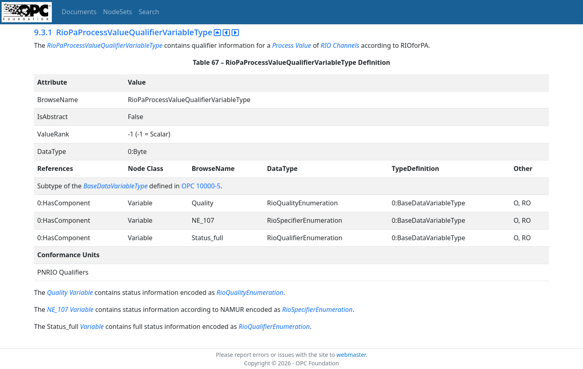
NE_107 (57, 309)
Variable (81, 292)
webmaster (351, 354)
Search (149, 11)
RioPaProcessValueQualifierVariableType (104, 45)
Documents (79, 11)
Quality (57, 292)
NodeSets (117, 11)
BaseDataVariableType (115, 185)
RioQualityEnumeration (250, 292)
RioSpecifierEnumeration (317, 309)
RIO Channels (340, 45)
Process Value (291, 45)
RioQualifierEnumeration (274, 326)
